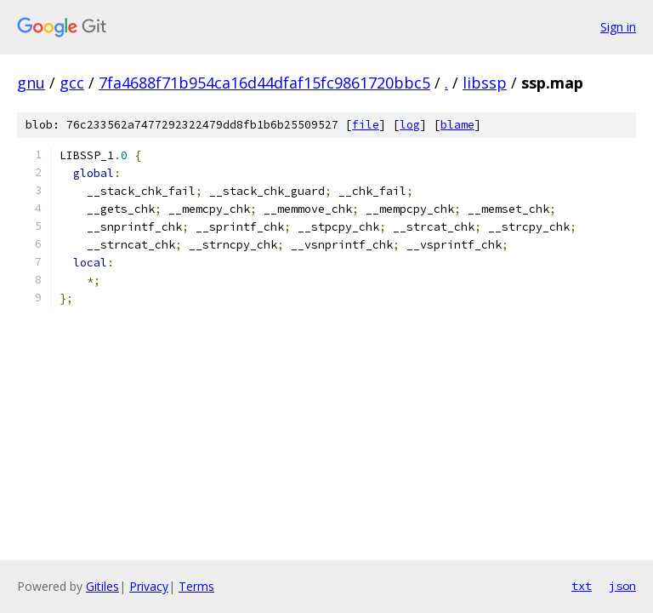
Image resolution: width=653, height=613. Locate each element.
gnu (31, 82)
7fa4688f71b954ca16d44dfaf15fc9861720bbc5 (264, 82)
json (622, 585)
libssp (485, 82)
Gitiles (102, 586)
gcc (72, 82)
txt (581, 585)
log (410, 124)
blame (457, 124)
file (365, 124)
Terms (196, 586)
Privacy (148, 586)
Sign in (618, 27)
